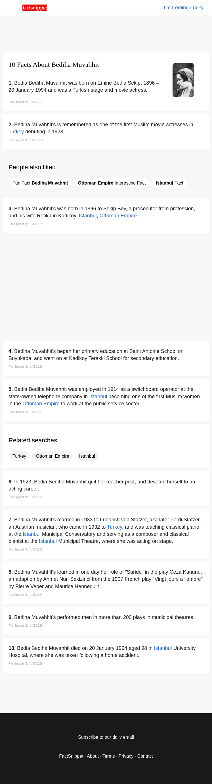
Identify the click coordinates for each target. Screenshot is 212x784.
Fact (169, 183)
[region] (106, 32)
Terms (108, 756)
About (93, 756)
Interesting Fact (112, 183)
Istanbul (88, 216)
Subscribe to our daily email (106, 737)
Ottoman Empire (118, 216)
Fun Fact (40, 183)
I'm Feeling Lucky (184, 7)
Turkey (16, 131)
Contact (145, 756)
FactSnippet (71, 756)
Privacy (126, 756)
